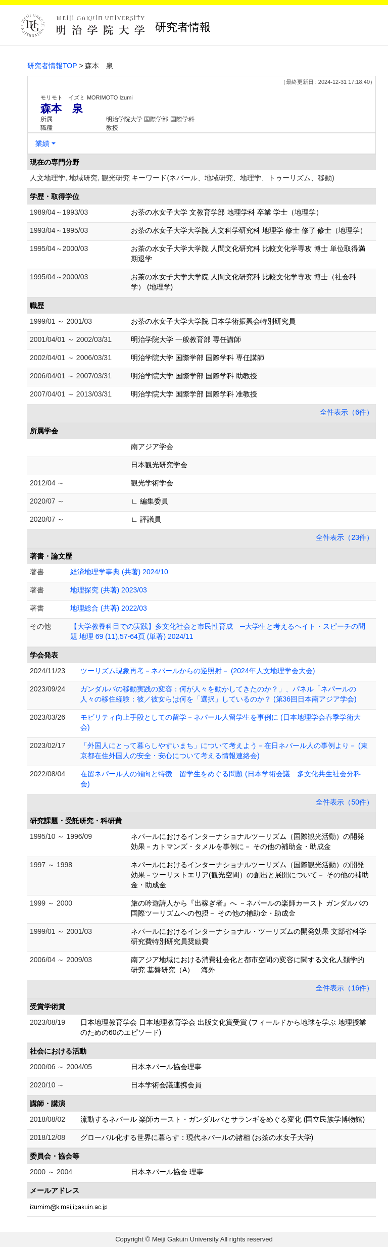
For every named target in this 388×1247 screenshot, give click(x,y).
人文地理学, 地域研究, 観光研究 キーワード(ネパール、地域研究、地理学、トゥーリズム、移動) (182, 178)
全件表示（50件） (344, 802)
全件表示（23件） (344, 537)
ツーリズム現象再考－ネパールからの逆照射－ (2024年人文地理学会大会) (197, 671)
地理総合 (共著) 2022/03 (108, 608)
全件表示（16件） (344, 988)
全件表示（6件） (346, 412)
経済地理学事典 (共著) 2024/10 (119, 572)
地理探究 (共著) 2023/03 (108, 590)
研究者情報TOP (52, 66)
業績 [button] (42, 143)
